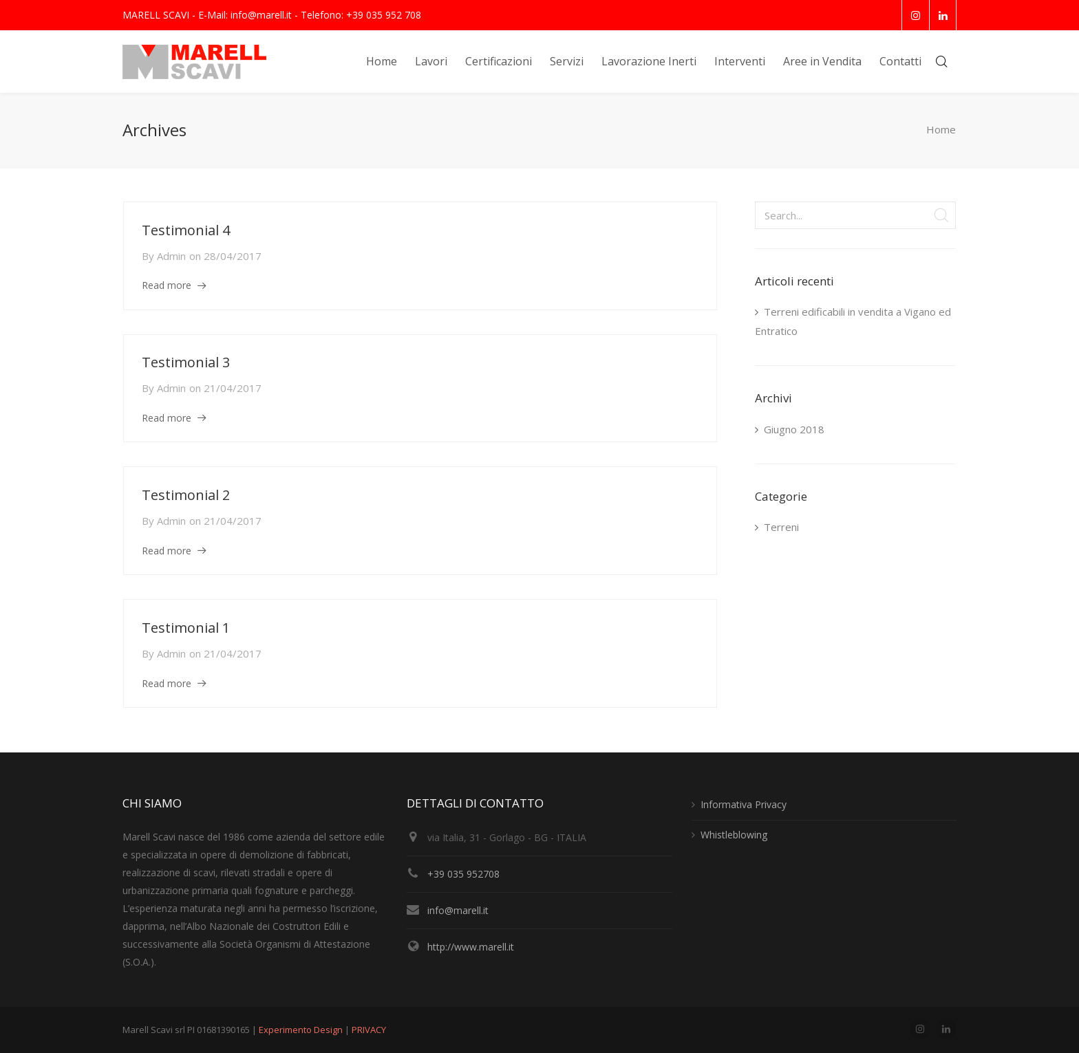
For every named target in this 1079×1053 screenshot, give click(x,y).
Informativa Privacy (744, 804)
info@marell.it (458, 910)
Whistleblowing (734, 834)
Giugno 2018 (794, 429)
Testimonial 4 (186, 230)
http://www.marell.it (470, 946)
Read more (166, 285)
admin (171, 256)
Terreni (781, 527)
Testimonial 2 (186, 495)
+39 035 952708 (463, 873)
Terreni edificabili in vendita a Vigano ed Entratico (853, 321)
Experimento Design (302, 1029)
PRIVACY (369, 1029)
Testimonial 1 (186, 627)
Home (941, 130)
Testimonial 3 (186, 362)
